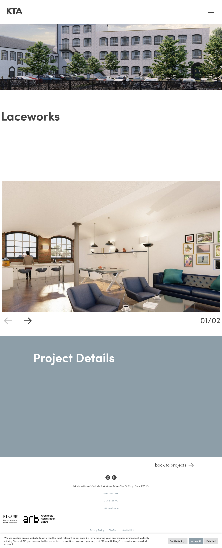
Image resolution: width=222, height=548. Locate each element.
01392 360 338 (111, 493)
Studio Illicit (128, 530)
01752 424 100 (111, 500)
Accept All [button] (196, 541)
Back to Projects (170, 465)
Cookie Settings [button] (177, 541)
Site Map (113, 530)
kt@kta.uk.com (111, 507)
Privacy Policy (97, 530)
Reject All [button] (211, 541)
